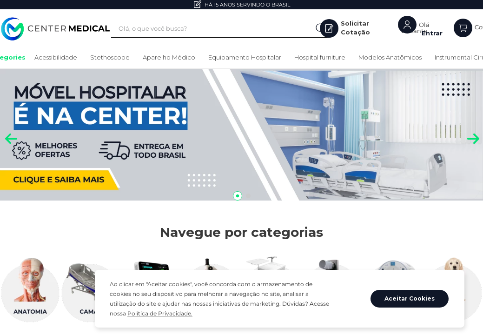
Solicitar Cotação (360, 28)
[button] (237, 196)
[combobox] (227, 29)
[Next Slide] (472, 135)
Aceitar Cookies (410, 304)
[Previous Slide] (10, 135)
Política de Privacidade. (280, 313)
